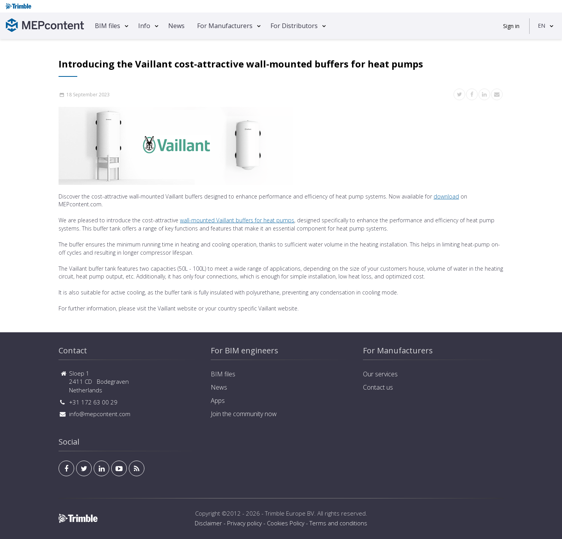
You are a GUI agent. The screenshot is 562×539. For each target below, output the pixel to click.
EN (541, 25)
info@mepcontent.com (99, 414)
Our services (380, 374)
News (176, 25)
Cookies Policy (285, 523)
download (446, 196)
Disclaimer (208, 523)
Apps (218, 400)
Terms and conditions (338, 523)
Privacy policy (244, 523)
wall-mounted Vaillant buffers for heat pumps (237, 220)
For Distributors (294, 25)
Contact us (378, 387)
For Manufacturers (225, 25)
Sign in (511, 26)
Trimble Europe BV (289, 513)
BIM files (107, 25)
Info (144, 25)
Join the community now (244, 414)
